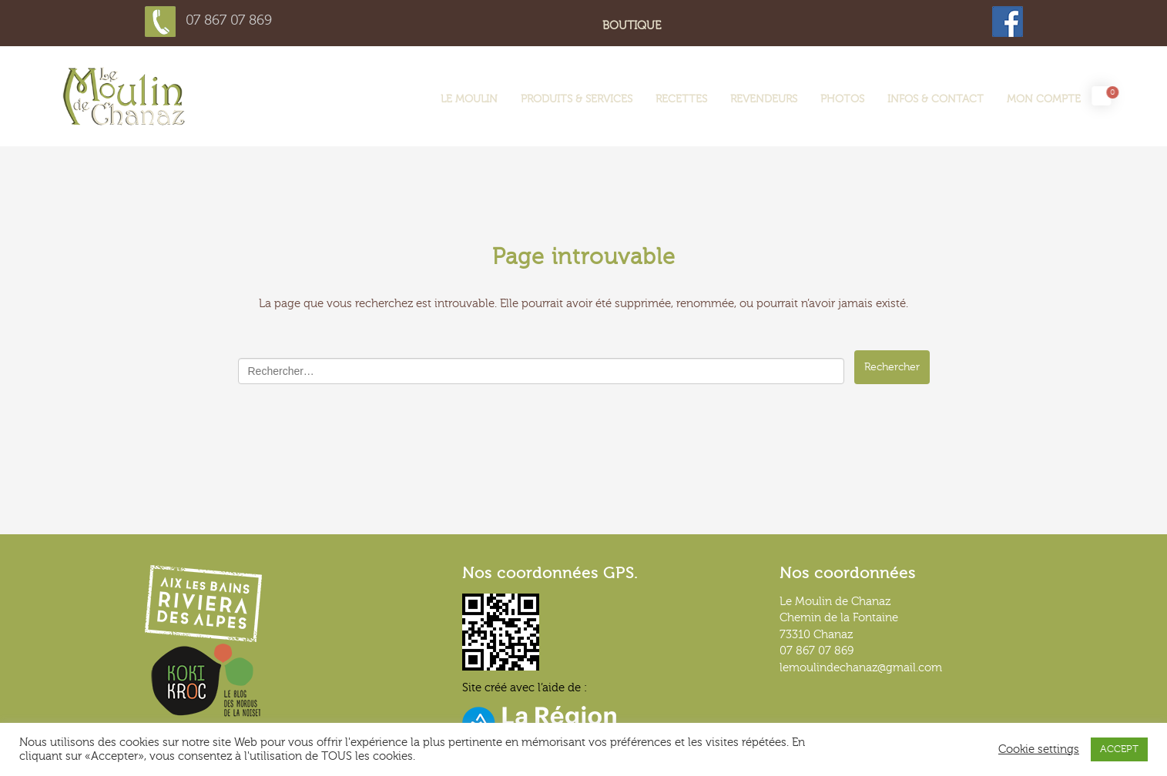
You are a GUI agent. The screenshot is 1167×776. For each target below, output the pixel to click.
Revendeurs (763, 99)
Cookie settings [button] (1038, 749)
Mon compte (1044, 99)
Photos (842, 99)
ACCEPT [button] (1119, 749)
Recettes (681, 99)
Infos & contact (935, 99)
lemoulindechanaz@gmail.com (861, 667)
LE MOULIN (469, 99)
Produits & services (576, 99)
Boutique (631, 25)
